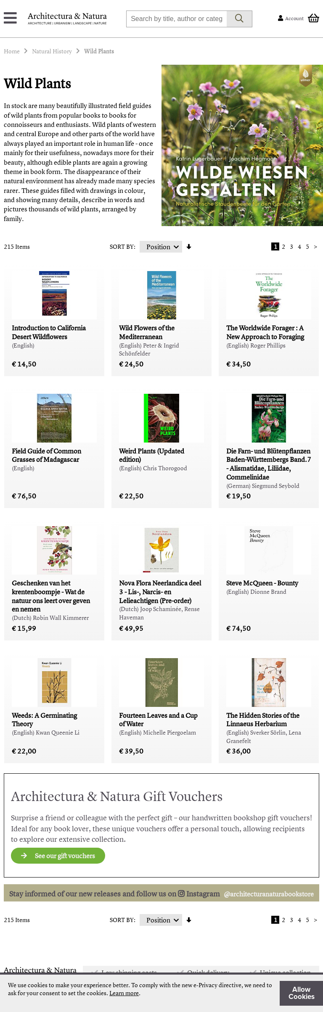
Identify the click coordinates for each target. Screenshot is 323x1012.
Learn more (124, 993)
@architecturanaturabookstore (269, 894)
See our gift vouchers (58, 855)
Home (12, 51)
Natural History (52, 51)
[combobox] (176, 19)
